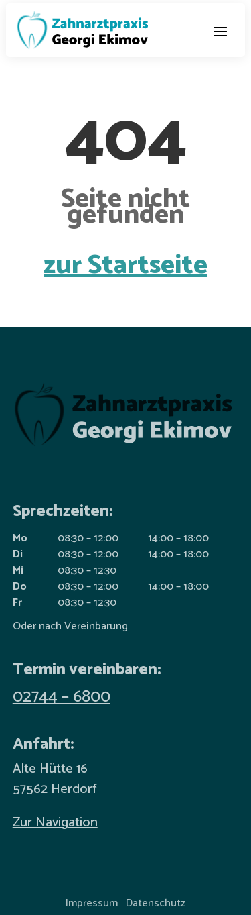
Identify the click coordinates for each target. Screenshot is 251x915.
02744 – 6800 (61, 697)
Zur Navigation (55, 823)
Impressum (92, 903)
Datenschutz (155, 903)
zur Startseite (125, 266)
